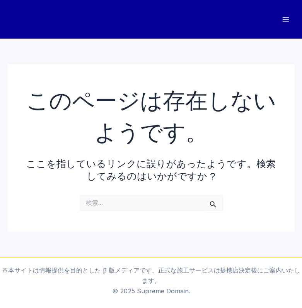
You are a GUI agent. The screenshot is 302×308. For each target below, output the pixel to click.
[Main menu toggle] (285, 19)
